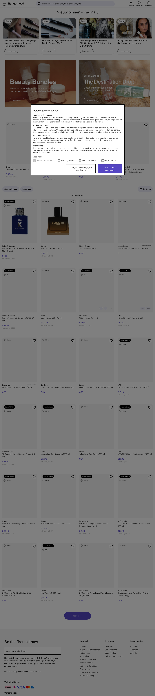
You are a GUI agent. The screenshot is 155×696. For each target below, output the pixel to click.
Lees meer (37, 157)
